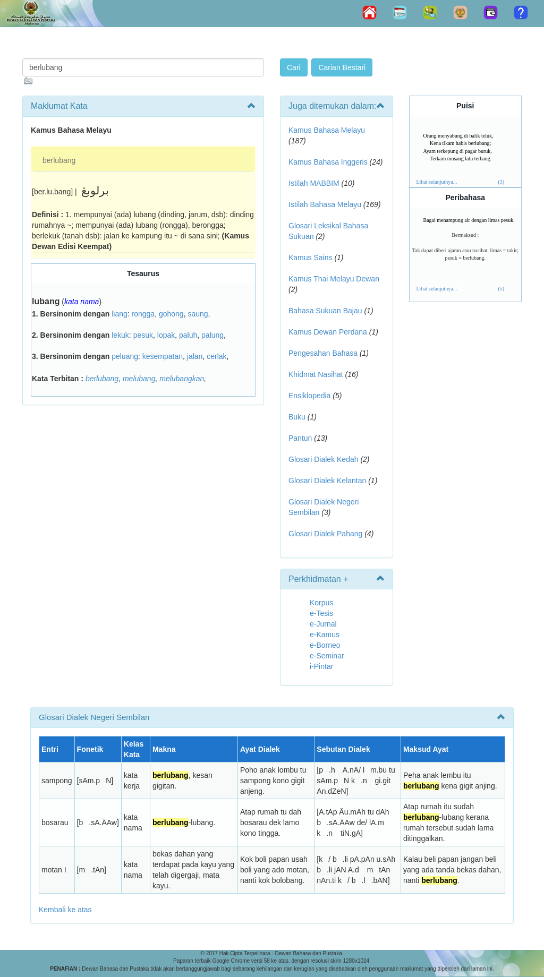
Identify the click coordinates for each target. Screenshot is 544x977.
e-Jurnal (323, 624)
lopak (166, 335)
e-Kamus (324, 634)
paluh (188, 335)
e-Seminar (327, 656)
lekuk (120, 335)
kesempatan (162, 356)
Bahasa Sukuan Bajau (325, 310)
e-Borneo (325, 645)
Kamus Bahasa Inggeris (328, 162)
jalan (195, 356)
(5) (501, 289)
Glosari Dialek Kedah (323, 459)
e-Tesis (321, 613)
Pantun (300, 438)
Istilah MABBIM (313, 183)
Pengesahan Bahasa (323, 353)
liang (120, 314)
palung (212, 335)
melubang (139, 378)
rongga (143, 314)
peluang (125, 356)
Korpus (321, 602)
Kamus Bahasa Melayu (326, 130)
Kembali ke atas (65, 909)
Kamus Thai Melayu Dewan (333, 279)
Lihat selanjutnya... (436, 182)
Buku (296, 417)
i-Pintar (321, 666)
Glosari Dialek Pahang (325, 533)
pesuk (143, 335)
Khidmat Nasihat (315, 374)
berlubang (58, 160)
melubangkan (181, 378)
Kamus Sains (310, 257)
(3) (501, 182)
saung (198, 314)
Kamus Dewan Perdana (327, 332)
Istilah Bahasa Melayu (324, 204)
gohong (171, 314)
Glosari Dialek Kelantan (327, 480)
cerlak (216, 356)
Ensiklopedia (309, 395)
